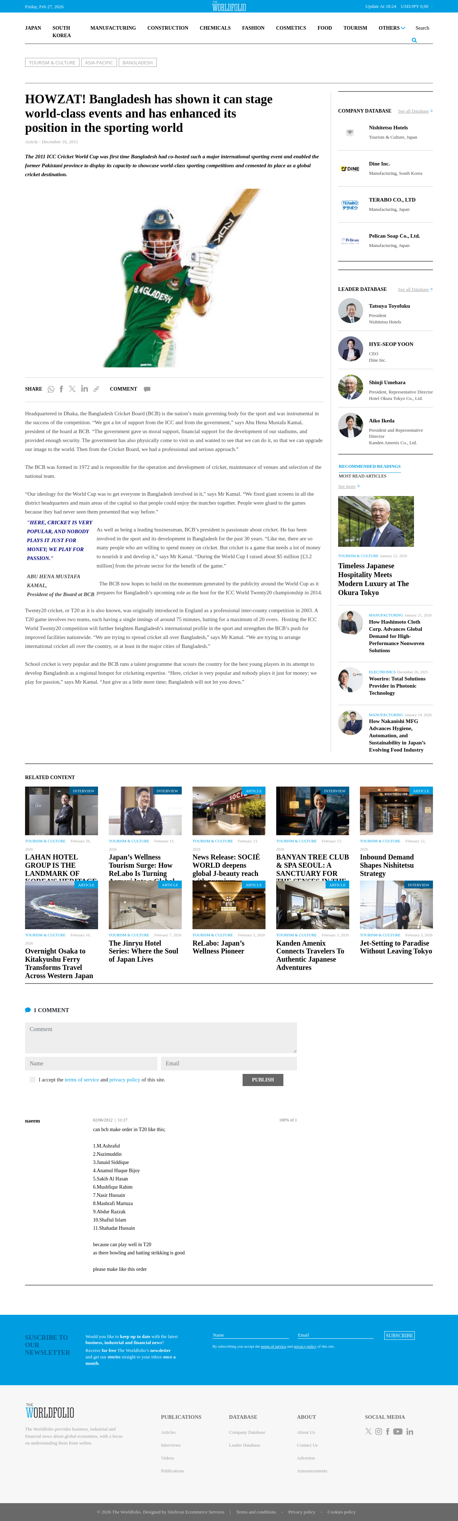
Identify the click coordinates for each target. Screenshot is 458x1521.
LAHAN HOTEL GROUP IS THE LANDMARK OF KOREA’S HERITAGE (61, 869)
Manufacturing (386, 615)
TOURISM (355, 28)
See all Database (413, 111)
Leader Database (244, 1445)
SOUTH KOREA (62, 31)
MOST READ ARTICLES (362, 476)
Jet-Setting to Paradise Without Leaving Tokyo (396, 947)
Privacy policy (301, 1512)
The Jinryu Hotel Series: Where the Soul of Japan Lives (143, 951)
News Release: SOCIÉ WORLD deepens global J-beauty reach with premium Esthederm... (226, 873)
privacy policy (124, 1079)
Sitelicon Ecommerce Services (195, 1512)
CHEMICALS (215, 28)
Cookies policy (342, 1512)
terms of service (82, 1079)
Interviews (171, 1445)
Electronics (382, 672)
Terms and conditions (256, 1512)
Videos (167, 1458)
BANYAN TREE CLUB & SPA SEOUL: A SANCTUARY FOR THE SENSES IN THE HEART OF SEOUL (312, 873)
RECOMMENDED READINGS (370, 466)
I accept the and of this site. (102, 1079)
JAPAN (33, 28)
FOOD (324, 28)
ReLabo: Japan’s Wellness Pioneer (218, 947)
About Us (306, 1432)
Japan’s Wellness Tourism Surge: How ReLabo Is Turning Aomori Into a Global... (144, 869)
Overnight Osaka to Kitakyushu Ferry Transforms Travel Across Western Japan (59, 963)
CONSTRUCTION (167, 28)
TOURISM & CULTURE (52, 62)
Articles (168, 1432)
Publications (172, 1470)
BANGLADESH (138, 62)
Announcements (312, 1470)
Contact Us (307, 1445)
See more (347, 486)
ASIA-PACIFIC (99, 62)
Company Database (247, 1432)
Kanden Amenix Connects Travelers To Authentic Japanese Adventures (310, 955)
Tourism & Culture (358, 556)
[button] (263, 1080)
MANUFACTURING (113, 28)
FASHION (253, 28)
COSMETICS (291, 28)
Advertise (306, 1458)
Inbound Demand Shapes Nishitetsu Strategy (387, 865)
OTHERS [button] (392, 28)
